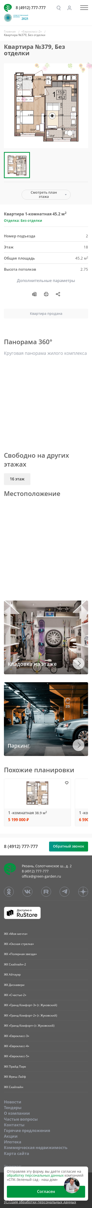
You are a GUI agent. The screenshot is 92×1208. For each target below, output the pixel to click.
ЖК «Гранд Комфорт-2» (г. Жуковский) (30, 1015)
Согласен (46, 1191)
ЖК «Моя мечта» (15, 934)
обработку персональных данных (35, 1175)
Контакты (14, 1125)
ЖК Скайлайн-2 (15, 964)
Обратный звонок (68, 846)
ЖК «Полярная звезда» (20, 954)
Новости (12, 1102)
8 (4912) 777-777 (31, 7)
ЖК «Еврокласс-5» (16, 1056)
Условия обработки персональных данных (40, 1202)
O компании (17, 1113)
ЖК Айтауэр (12, 974)
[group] (46, 105)
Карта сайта (16, 1153)
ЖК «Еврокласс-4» (16, 1046)
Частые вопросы (21, 1119)
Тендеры (13, 1107)
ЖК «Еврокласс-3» (16, 1036)
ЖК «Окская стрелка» (19, 944)
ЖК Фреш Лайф (15, 1077)
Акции (11, 1136)
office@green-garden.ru (41, 876)
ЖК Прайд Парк (15, 1066)
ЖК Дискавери (14, 985)
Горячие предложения (27, 1130)
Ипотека (12, 1142)
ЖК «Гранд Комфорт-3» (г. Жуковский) (30, 1005)
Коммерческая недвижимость (35, 1147)
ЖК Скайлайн (13, 1087)
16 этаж (17, 479)
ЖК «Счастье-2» (15, 995)
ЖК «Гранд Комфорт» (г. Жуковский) (29, 1025)
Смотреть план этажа (44, 194)
